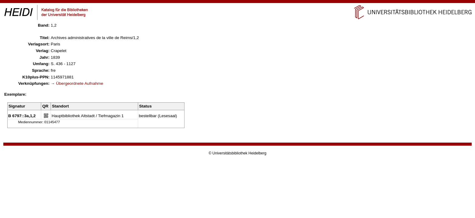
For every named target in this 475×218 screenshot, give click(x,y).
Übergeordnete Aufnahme (79, 83)
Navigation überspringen (237, 2)
